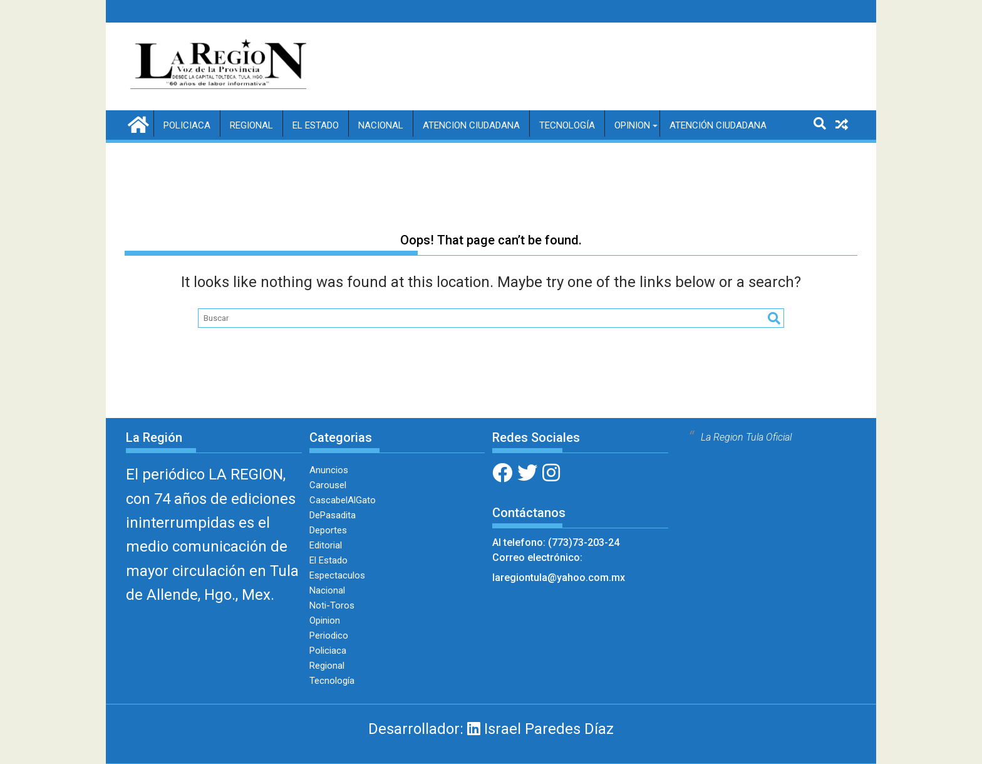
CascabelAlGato (342, 500)
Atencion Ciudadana (471, 125)
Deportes (328, 530)
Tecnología (567, 125)
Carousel (327, 485)
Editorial (325, 545)
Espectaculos (337, 575)
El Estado (315, 125)
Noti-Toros (331, 605)
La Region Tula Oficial (746, 437)
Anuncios (328, 470)
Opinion (632, 125)
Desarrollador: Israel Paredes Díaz (491, 729)
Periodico (328, 635)
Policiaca (186, 125)
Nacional (380, 125)
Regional (251, 125)
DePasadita (332, 515)
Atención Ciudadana (718, 125)
